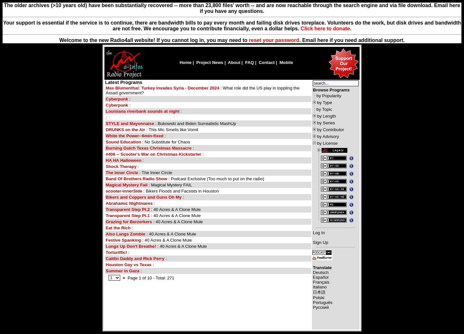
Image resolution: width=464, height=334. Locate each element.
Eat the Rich (118, 227)
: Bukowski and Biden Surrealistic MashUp (171, 123)
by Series (326, 122)
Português (323, 302)
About (234, 62)
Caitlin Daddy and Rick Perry (136, 258)
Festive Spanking (123, 240)
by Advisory (328, 136)
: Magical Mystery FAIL (149, 185)
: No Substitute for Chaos (148, 142)
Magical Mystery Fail (127, 185)
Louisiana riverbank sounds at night (142, 111)
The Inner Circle (122, 172)
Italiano (320, 287)
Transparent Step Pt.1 (128, 215)
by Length (326, 116)
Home (185, 62)
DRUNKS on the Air (125, 129)
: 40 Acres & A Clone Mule (153, 209)
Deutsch (321, 272)
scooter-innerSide (124, 191)
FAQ (249, 62)
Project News (209, 62)
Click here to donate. (326, 28)
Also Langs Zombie (125, 234)
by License (327, 143)
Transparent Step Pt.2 (128, 209)
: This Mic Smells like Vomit (152, 129)
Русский (321, 307)
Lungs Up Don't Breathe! (131, 246)
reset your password (274, 40)
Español (320, 277)
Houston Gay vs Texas (128, 264)
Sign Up (320, 242)
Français (321, 282)
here (322, 40)
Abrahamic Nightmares (129, 203)
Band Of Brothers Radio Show (136, 178)
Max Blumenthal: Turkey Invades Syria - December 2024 (162, 88)
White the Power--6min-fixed (134, 135)
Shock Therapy (121, 166)
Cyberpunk (117, 99)
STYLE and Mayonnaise (130, 123)
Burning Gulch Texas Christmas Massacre (148, 148)
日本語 (319, 292)
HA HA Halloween (123, 160)
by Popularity (328, 95)
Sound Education (123, 142)
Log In (319, 232)
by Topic (324, 109)
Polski (318, 297)
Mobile (286, 62)
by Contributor (330, 129)
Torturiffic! (116, 252)
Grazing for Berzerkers (129, 221)
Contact (267, 62)
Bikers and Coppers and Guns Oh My (144, 197)
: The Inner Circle (139, 172)
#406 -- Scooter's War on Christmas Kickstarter (153, 154)
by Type (324, 102)
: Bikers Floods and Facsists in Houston (162, 191)
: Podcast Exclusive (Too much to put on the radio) (185, 178)
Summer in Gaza (122, 270)
